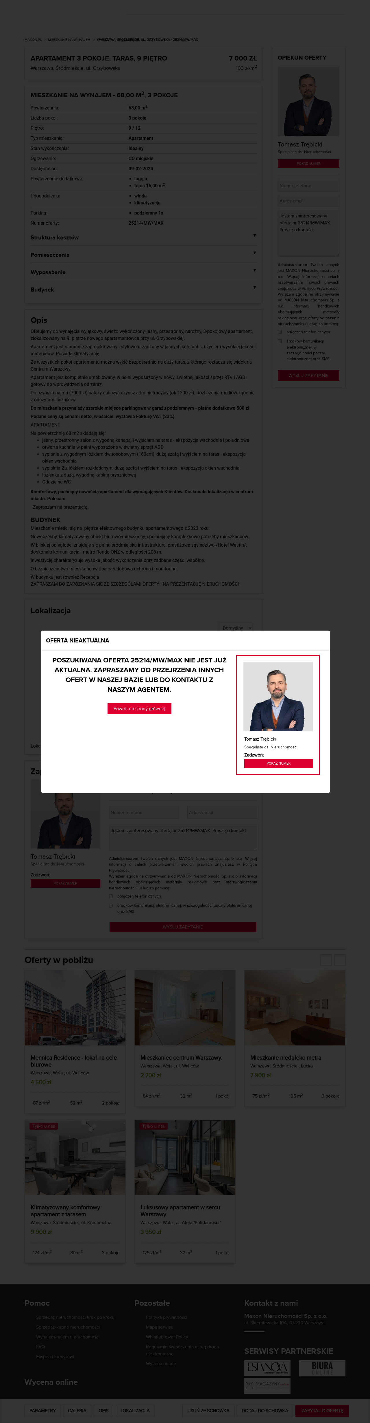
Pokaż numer (279, 763)
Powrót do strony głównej (139, 708)
